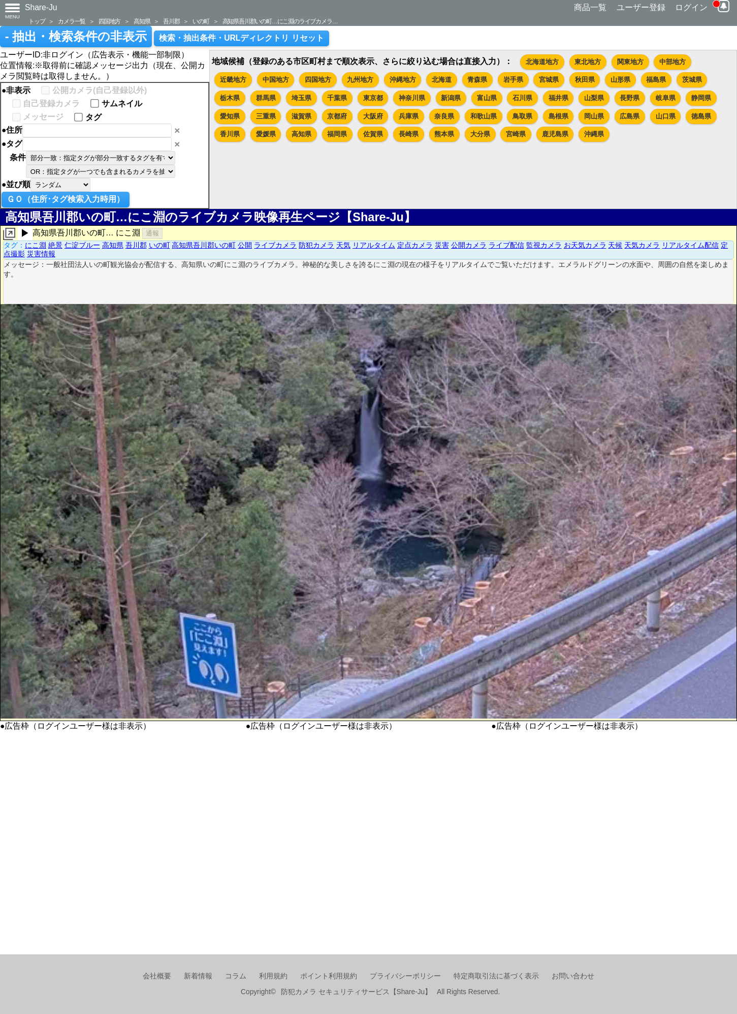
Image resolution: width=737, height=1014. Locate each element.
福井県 (558, 98)
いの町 (201, 21)
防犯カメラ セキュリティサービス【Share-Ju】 (356, 992)
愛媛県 (266, 134)
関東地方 (630, 62)
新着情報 (198, 976)
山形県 (620, 79)
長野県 (629, 98)
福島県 (656, 79)
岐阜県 (666, 98)
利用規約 (273, 976)
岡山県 (594, 116)
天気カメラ (642, 245)
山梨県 (594, 98)
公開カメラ (469, 245)
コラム (235, 976)
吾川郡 (171, 21)
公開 (245, 245)
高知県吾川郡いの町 (204, 245)
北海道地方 (542, 62)
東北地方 (587, 62)
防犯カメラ (316, 245)
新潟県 (451, 98)
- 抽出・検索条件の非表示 (76, 36)
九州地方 (360, 79)
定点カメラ (415, 245)
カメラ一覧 (71, 21)
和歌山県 (483, 116)
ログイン (691, 7)
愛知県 (230, 116)
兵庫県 (409, 116)
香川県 (230, 134)
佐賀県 (373, 134)
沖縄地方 (403, 79)
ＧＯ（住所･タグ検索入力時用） (65, 199)
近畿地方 (233, 79)
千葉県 (337, 98)
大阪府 (373, 116)
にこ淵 (35, 245)
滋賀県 (301, 116)
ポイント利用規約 (328, 976)
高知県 (142, 21)
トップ (36, 21)
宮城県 (549, 79)
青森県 (477, 79)
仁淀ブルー (82, 245)
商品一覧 (590, 7)
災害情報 (41, 254)
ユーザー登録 (641, 7)
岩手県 (513, 79)
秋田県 (585, 79)
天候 (615, 245)
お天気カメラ (585, 245)
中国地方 (276, 79)
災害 (442, 245)
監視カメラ (544, 245)
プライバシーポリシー (405, 976)
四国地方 (109, 21)
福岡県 (337, 134)
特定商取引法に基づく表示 (496, 976)
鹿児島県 (555, 134)
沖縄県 (594, 134)
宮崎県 (516, 134)
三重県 (266, 116)
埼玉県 (301, 98)
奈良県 (444, 116)
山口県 (666, 116)
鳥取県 (522, 116)
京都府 (337, 116)
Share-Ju (41, 7)
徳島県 (701, 116)
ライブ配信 (506, 245)
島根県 (558, 116)
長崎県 (409, 134)
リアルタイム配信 (690, 245)
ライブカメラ (275, 245)
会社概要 (157, 976)
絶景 (55, 245)
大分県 (480, 134)
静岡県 (701, 98)
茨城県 (692, 79)
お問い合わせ (573, 976)
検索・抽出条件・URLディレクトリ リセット (241, 38)
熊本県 (444, 134)
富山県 (487, 98)
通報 (152, 233)
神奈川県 (412, 98)
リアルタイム (374, 245)
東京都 (373, 98)
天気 (343, 245)
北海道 (442, 79)
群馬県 (266, 98)
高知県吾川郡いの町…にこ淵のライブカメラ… (280, 21)
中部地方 (672, 62)
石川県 (522, 98)
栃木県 (230, 98)
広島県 (629, 116)
